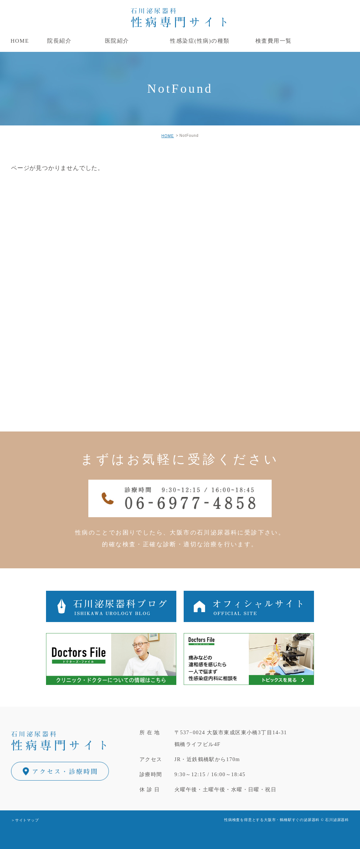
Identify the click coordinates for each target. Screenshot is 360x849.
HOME (167, 136)
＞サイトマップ (25, 820)
